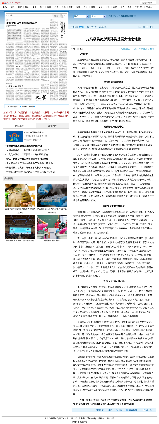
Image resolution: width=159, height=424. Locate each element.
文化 (34, 7)
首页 (12, 2)
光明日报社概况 (51, 418)
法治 (71, 7)
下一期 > (150, 27)
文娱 (108, 7)
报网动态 (73, 418)
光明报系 (139, 7)
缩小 (119, 410)
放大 (110, 410)
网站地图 (110, 418)
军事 (78, 7)
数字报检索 (91, 27)
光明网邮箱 (101, 418)
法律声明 (91, 418)
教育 (49, 7)
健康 (93, 7)
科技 (42, 7)
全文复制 (131, 410)
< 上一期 (141, 27)
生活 (64, 7)
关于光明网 (63, 418)
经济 (56, 7)
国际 (12, 7)
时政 (5, 7)
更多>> (149, 7)
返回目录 (103, 27)
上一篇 (147, 410)
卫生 (86, 7)
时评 (20, 7)
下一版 (31, 106)
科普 (130, 7)
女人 (100, 7)
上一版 (23, 106)
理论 (27, 7)
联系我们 (82, 418)
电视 (115, 7)
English (18, 2)
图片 (122, 7)
